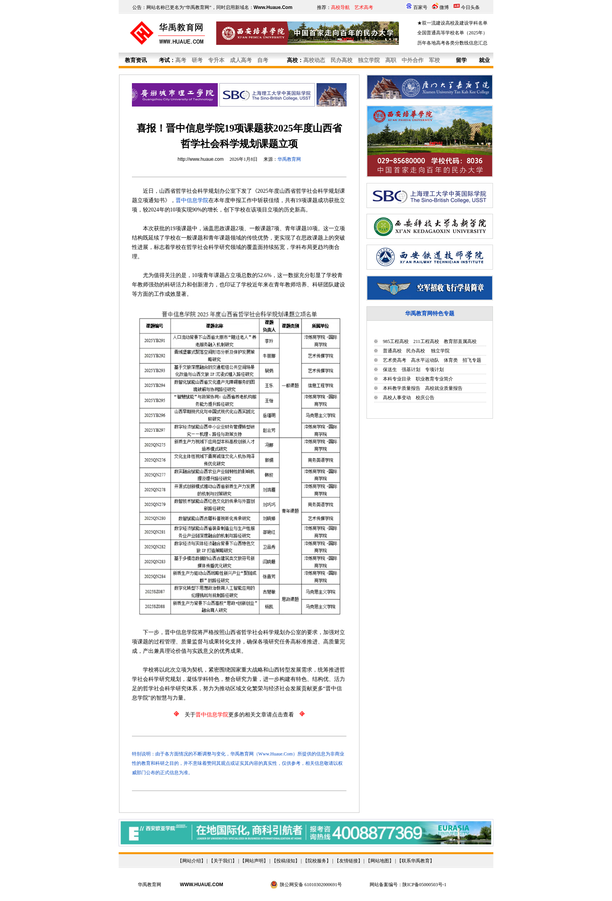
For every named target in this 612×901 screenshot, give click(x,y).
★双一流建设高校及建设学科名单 (452, 23)
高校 (292, 60)
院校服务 (317, 861)
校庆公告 (425, 397)
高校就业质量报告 (444, 388)
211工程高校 (426, 341)
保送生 (390, 369)
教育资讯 (136, 60)
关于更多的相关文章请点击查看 (239, 715)
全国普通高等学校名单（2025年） (452, 33)
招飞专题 (472, 360)
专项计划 (434, 369)
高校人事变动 (397, 397)
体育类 (451, 360)
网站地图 (379, 861)
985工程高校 (396, 341)
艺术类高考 (394, 360)
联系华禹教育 (416, 861)
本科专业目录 (397, 379)
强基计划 (411, 369)
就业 (484, 60)
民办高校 (415, 351)
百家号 (420, 7)
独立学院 (440, 351)
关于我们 (222, 861)
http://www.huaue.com (201, 159)
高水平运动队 (425, 360)
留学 (461, 60)
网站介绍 (191, 861)
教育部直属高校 (460, 341)
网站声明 (254, 861)
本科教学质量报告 (401, 388)
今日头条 (470, 7)
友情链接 (348, 861)
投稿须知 (285, 861)
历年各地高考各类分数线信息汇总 (452, 43)
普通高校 (392, 351)
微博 (444, 7)
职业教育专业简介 (434, 379)
